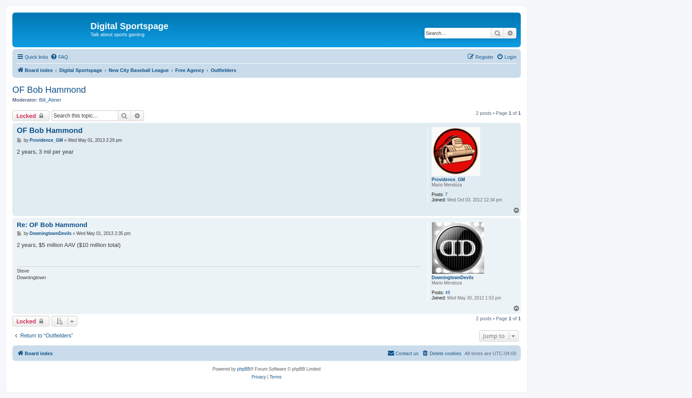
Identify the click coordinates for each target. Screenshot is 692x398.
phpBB (243, 369)
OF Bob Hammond (49, 90)
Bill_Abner (50, 99)
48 (447, 292)
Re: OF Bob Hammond (52, 224)
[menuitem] (59, 57)
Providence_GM (448, 179)
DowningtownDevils (453, 277)
